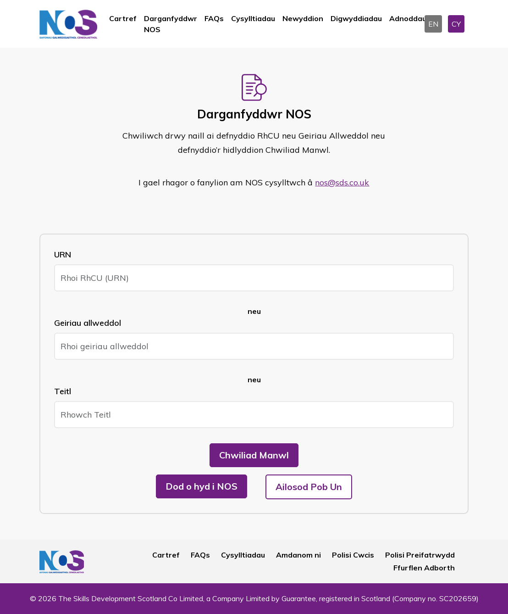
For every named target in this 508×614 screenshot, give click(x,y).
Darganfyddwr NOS (170, 24)
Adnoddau (407, 18)
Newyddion (302, 18)
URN (62, 254)
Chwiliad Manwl (254, 455)
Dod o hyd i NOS (201, 486)
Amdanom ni (298, 554)
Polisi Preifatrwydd (420, 554)
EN (433, 23)
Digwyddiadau (356, 18)
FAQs (214, 18)
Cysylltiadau (253, 18)
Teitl (62, 391)
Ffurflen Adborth (424, 567)
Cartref (123, 18)
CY (456, 23)
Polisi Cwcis (353, 554)
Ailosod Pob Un (309, 486)
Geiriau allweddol (87, 323)
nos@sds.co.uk (342, 182)
